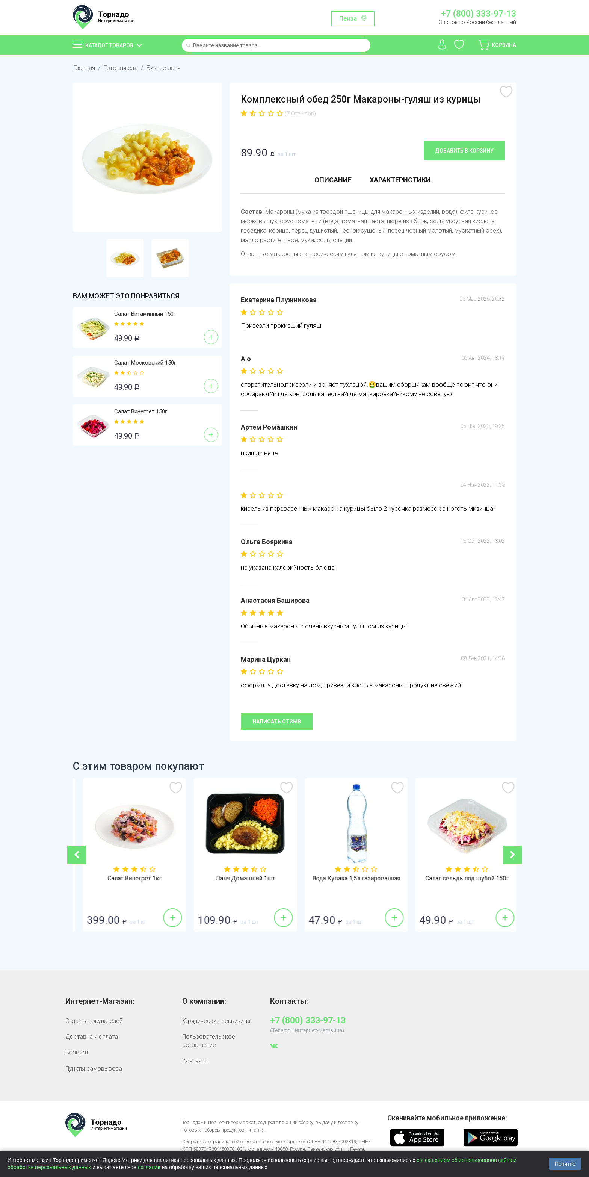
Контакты (195, 1061)
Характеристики (400, 180)
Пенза (348, 18)
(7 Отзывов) (300, 113)
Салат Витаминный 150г (145, 313)
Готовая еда (121, 67)
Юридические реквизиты (216, 1020)
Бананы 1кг (128, 878)
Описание (333, 180)
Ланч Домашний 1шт (350, 878)
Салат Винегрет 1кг (239, 878)
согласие (149, 1167)
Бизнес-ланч (163, 67)
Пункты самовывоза (93, 1068)
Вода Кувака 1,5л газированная (461, 878)
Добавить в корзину (464, 151)
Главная (84, 67)
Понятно (565, 1164)
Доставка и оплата (91, 1036)
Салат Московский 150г (145, 362)
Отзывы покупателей (93, 1020)
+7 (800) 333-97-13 (478, 14)
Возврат (77, 1052)
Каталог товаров (109, 45)
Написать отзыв (276, 722)
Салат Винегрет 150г (140, 411)
